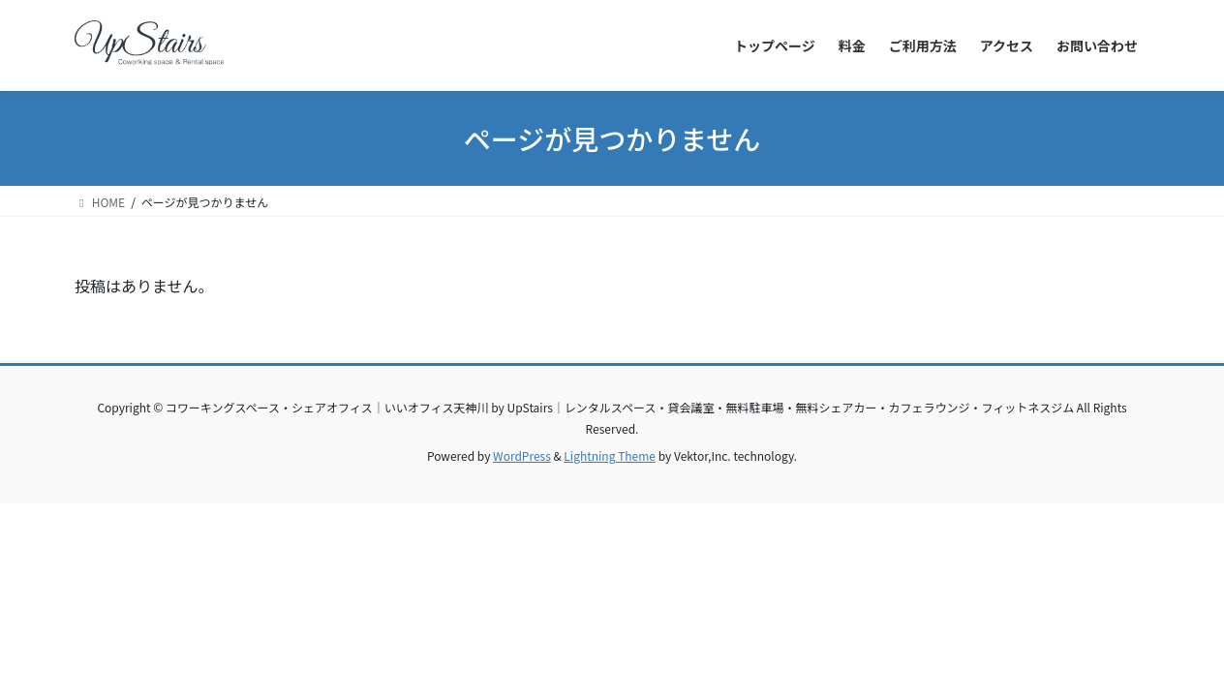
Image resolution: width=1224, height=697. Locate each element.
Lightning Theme (610, 455)
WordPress (522, 455)
